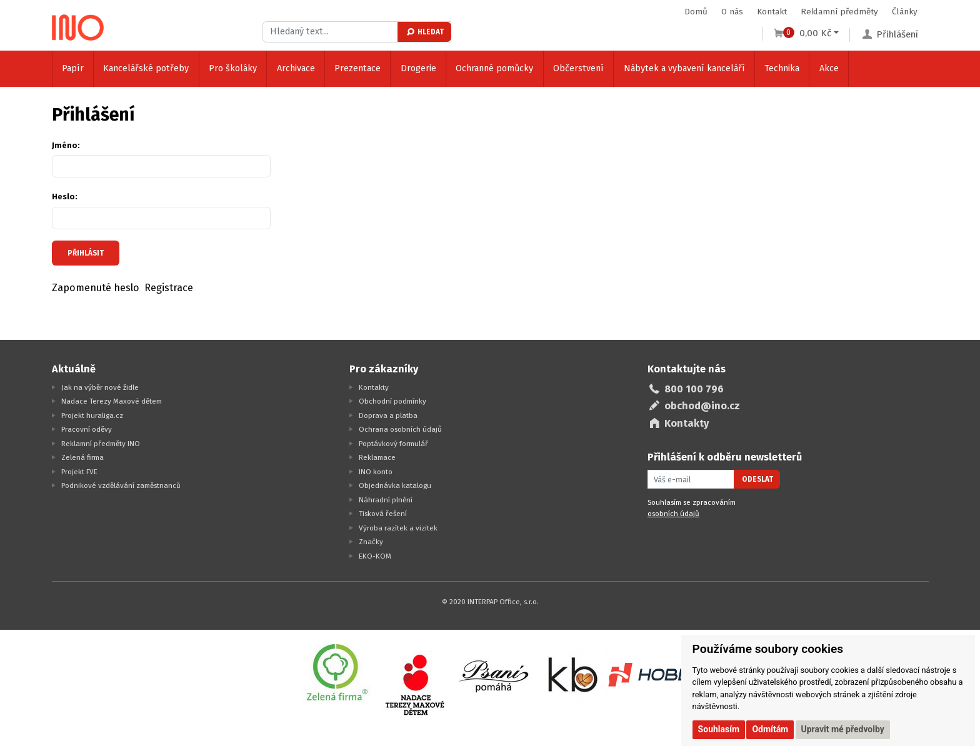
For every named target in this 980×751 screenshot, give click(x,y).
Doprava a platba (388, 415)
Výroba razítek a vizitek (398, 528)
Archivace (296, 68)
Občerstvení (578, 68)
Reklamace (377, 457)
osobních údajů (673, 513)
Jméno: (66, 145)
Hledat (425, 31)
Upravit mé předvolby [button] (842, 729)
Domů (696, 11)
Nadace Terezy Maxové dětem (111, 401)
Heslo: (65, 196)
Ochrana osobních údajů (400, 429)
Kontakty (374, 387)
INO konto (375, 471)
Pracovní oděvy (86, 429)
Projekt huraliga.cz (92, 415)
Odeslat (757, 479)
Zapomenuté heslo (95, 288)
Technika (781, 68)
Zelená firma (82, 457)
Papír (73, 68)
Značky (371, 541)
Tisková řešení (383, 513)
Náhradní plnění (385, 499)
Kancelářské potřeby (146, 68)
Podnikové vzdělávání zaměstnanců (121, 485)
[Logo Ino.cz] (78, 27)
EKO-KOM (375, 556)
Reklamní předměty (839, 11)
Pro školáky (233, 68)
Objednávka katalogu (395, 485)
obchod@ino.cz (702, 406)
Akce (829, 68)
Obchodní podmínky (392, 401)
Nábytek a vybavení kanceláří (684, 68)
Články (905, 11)
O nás (732, 11)
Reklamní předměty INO (100, 443)
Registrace (168, 288)
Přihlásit (86, 253)
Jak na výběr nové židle (100, 387)
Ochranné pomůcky (494, 68)
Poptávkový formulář (393, 443)
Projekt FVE (79, 471)
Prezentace (357, 68)
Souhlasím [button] (719, 729)
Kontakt (772, 11)
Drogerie (418, 68)
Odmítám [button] (770, 729)
